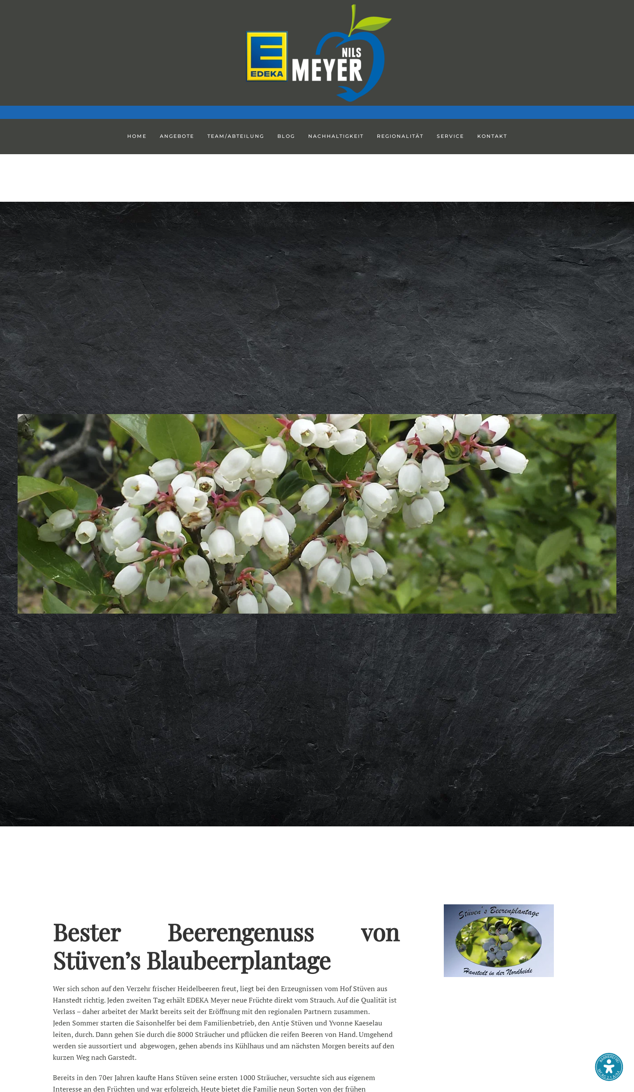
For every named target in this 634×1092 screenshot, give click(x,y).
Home (137, 136)
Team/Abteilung (235, 136)
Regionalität (400, 136)
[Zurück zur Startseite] (317, 53)
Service (450, 136)
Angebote (177, 136)
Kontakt (492, 136)
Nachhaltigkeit (336, 136)
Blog (286, 136)
